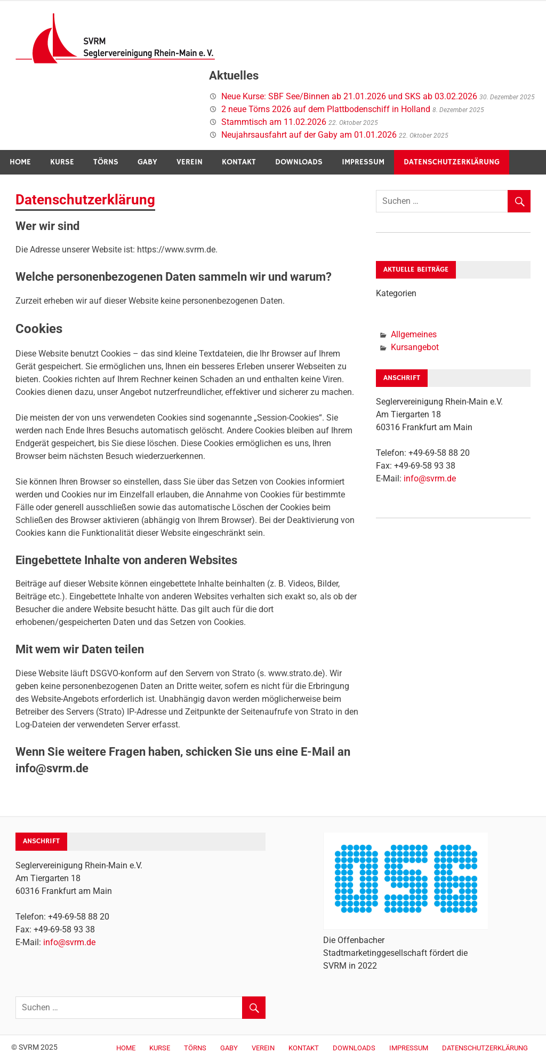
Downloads (299, 162)
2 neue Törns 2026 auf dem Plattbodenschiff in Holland (325, 109)
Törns (105, 162)
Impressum (363, 162)
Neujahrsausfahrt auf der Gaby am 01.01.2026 (309, 135)
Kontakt (239, 162)
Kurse (62, 162)
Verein (189, 162)
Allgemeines (414, 334)
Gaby (147, 162)
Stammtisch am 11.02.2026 (273, 122)
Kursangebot (415, 347)
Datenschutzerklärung (452, 162)
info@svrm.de (430, 478)
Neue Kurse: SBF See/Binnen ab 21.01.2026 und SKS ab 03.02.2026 (349, 96)
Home (20, 162)
